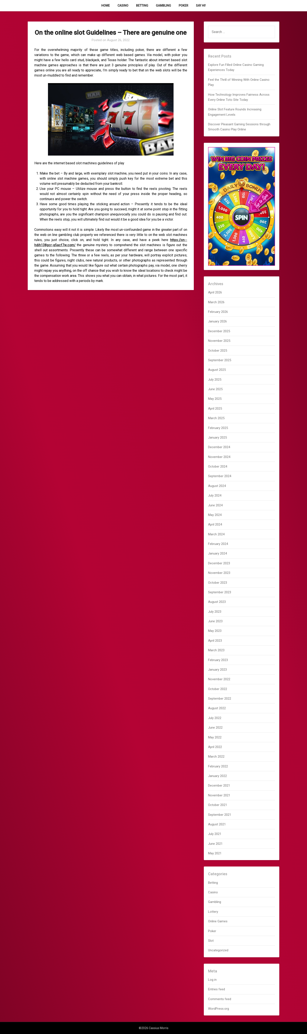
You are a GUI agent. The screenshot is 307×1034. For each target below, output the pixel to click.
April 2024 (215, 524)
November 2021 (219, 795)
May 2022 (215, 737)
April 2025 (215, 408)
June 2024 (215, 505)
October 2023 (217, 583)
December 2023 (219, 563)
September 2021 (219, 815)
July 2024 (214, 495)
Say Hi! (201, 5)
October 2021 (217, 805)
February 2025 (218, 428)
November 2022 (219, 679)
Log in (212, 980)
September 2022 (219, 698)
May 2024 (215, 515)
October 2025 (217, 350)
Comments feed (219, 999)
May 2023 (215, 631)
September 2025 (219, 360)
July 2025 (214, 379)
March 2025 (216, 418)
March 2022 (216, 756)
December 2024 (219, 447)
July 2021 (214, 834)
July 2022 (214, 718)
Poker (183, 5)
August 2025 (217, 370)
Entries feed (216, 989)
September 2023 (219, 592)
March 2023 (216, 650)
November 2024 (219, 457)
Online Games (217, 921)
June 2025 (215, 389)
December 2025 (219, 331)
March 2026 (216, 302)
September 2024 (219, 476)
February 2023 (218, 660)
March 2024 (216, 534)
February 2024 (218, 544)
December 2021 (219, 785)
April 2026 (215, 292)
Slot (211, 941)
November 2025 (219, 341)
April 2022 (215, 747)
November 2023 (219, 573)
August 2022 (217, 708)
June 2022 (215, 727)
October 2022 (217, 689)
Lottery (213, 912)
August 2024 (217, 486)
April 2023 (215, 641)
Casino (122, 5)
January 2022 (217, 776)
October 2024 (217, 466)
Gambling (163, 5)
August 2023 (217, 602)
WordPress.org (218, 1009)
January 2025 (217, 437)
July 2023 (214, 612)
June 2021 (215, 844)
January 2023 (217, 670)
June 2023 (215, 621)
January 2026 (217, 321)
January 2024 (217, 553)
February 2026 (218, 312)
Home (105, 5)
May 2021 (215, 853)
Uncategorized (218, 950)
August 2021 (217, 824)
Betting (142, 5)
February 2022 (218, 766)
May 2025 (215, 399)
